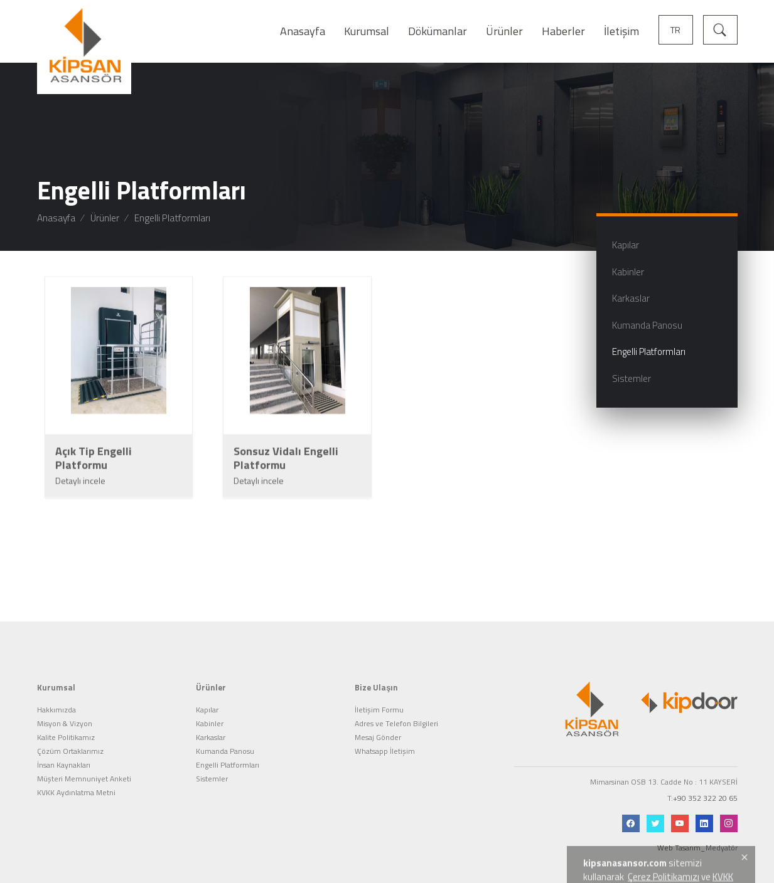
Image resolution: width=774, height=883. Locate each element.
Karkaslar (210, 720)
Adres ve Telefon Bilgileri (396, 706)
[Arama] (720, 28)
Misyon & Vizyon (64, 706)
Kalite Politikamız (66, 720)
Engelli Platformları (227, 747)
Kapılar (207, 692)
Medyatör (722, 829)
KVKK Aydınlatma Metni (76, 775)
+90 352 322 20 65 (705, 780)
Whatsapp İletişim (385, 733)
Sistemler (212, 761)
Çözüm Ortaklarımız (70, 733)
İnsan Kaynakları (63, 747)
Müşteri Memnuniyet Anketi (84, 761)
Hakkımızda (56, 692)
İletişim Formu (379, 692)
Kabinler (209, 706)
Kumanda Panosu (225, 733)
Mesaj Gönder (378, 720)
